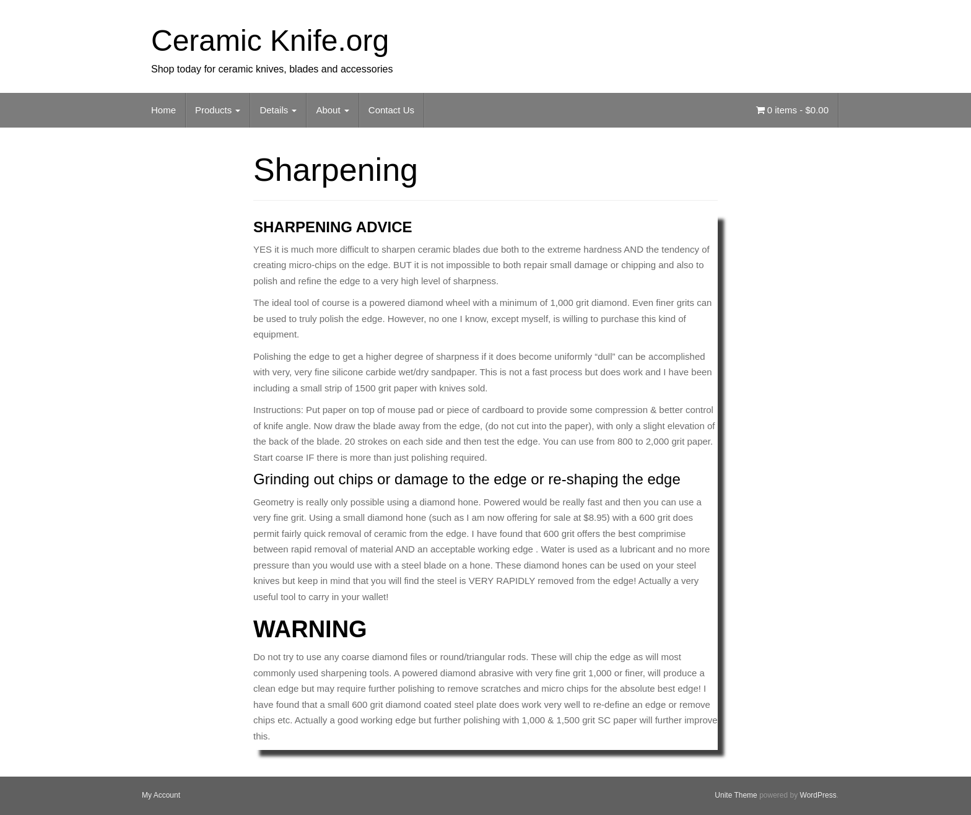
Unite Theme (736, 795)
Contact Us (391, 110)
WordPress (818, 795)
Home (163, 110)
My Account (161, 795)
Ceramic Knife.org (270, 40)
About (332, 110)
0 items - (792, 110)
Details (278, 110)
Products (217, 110)
